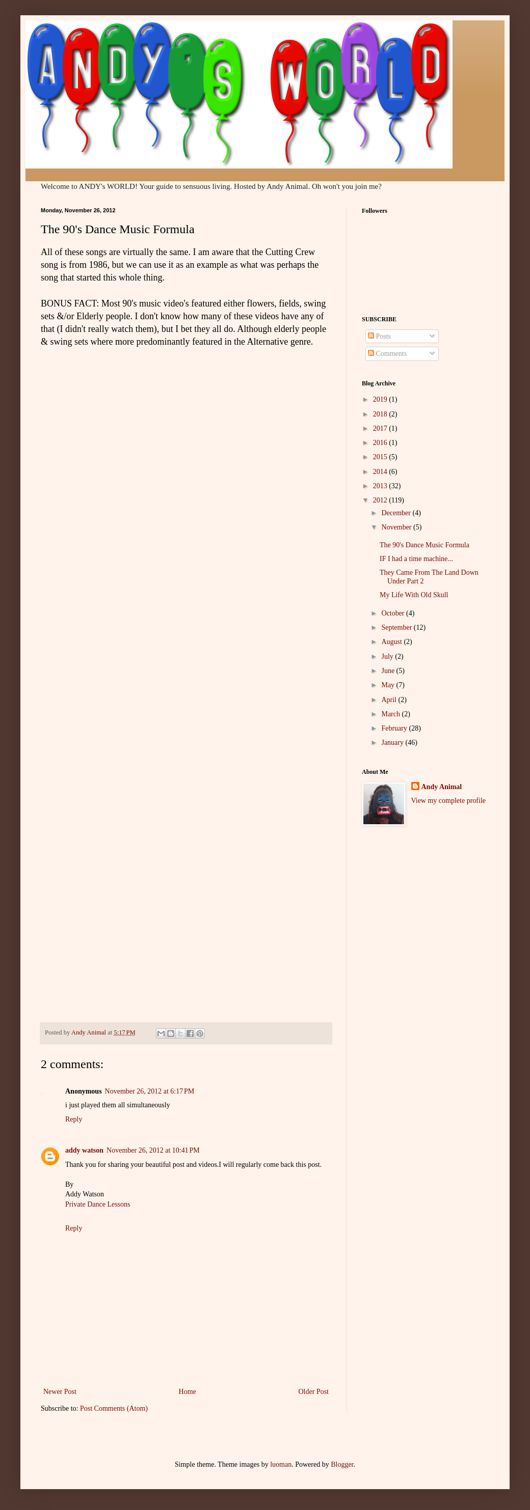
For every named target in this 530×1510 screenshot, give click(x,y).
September (397, 627)
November (397, 527)
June (388, 671)
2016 (381, 442)
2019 (381, 399)
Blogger (342, 1464)
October (393, 613)
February (395, 728)
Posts (379, 336)
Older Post (314, 1391)
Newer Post (59, 1391)
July (388, 656)
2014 (381, 472)
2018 (381, 414)
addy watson (84, 1150)
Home (187, 1391)
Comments (387, 353)
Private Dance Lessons (97, 1204)
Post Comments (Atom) (114, 1408)
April (389, 700)
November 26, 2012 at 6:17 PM (150, 1091)
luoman (281, 1464)
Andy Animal (441, 787)
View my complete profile (448, 800)
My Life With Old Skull (414, 595)
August (392, 642)
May (388, 685)
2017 (381, 428)
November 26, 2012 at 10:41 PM (153, 1150)
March (391, 714)
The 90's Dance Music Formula (424, 545)
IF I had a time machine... (416, 559)
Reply (73, 1119)
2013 (381, 486)
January (393, 742)
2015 (381, 457)
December (396, 513)
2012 (381, 500)
